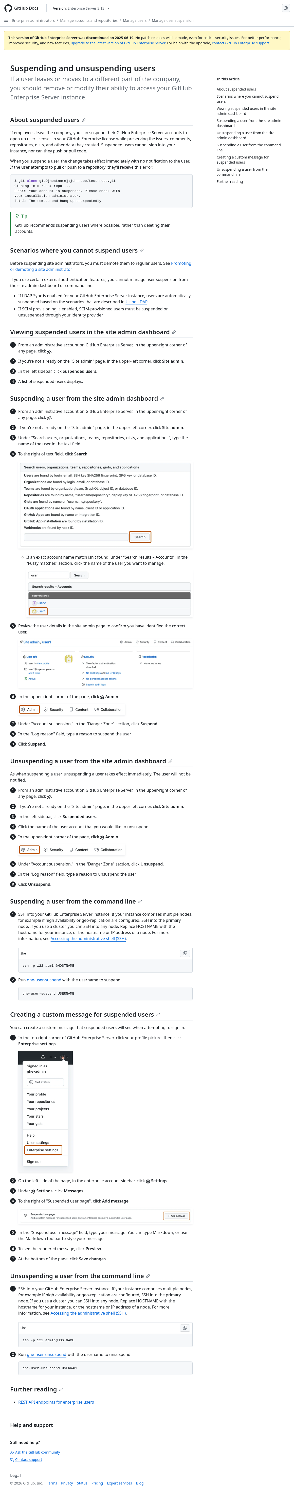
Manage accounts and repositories (89, 20)
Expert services (119, 1483)
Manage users (134, 20)
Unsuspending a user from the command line (80, 1275)
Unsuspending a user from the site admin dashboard (91, 761)
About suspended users (48, 119)
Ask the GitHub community (35, 1452)
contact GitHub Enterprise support (240, 43)
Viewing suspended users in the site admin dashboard (93, 332)
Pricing (97, 1483)
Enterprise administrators (33, 20)
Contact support (26, 1459)
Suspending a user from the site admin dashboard (87, 398)
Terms (52, 1483)
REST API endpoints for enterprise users (56, 1402)
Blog (140, 1483)
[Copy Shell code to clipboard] (185, 953)
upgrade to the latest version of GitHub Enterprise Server (118, 43)
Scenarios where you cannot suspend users (77, 250)
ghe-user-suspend (44, 980)
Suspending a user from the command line (76, 901)
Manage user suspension (173, 20)
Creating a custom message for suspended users (85, 1014)
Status (82, 1483)
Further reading (36, 1389)
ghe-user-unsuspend (46, 1354)
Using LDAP (136, 302)
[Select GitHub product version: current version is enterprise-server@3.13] (81, 8)
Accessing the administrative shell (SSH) (88, 938)
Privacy (67, 1483)
